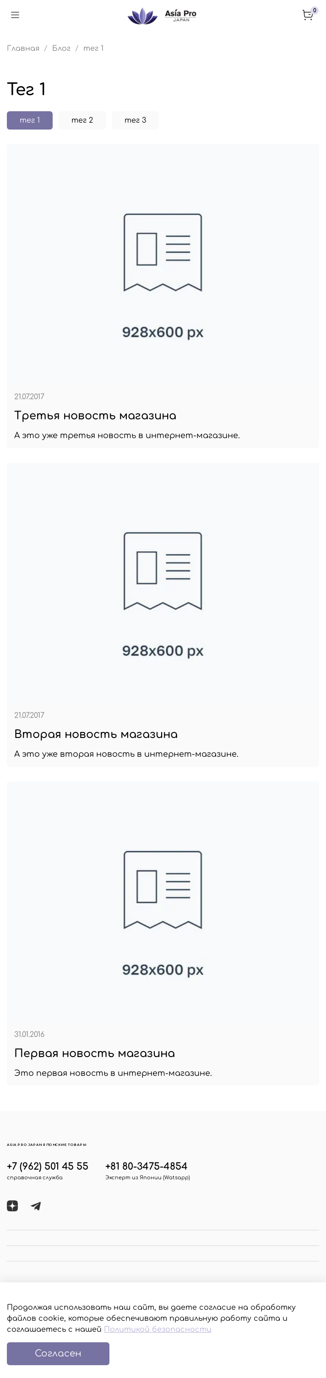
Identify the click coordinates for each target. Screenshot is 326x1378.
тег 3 (135, 120)
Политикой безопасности (158, 1329)
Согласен (58, 1353)
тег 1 (30, 120)
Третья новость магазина (95, 416)
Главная (23, 48)
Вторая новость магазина (96, 734)
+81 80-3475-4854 (146, 1166)
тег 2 (82, 120)
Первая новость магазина (94, 1053)
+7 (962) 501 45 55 (47, 1166)
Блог (61, 48)
